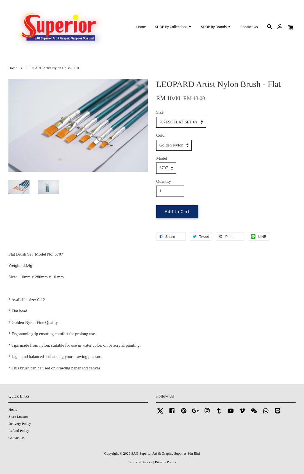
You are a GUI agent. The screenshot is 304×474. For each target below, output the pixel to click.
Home (141, 26)
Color (161, 135)
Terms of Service (140, 462)
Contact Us (249, 26)
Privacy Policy (165, 462)
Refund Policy (18, 431)
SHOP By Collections (173, 26)
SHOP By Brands (216, 26)
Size (160, 112)
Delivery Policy (19, 424)
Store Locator (18, 417)
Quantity (163, 181)
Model (161, 158)
